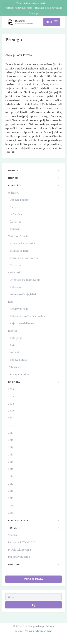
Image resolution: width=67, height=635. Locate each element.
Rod (10, 301)
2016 (10, 454)
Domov (13, 170)
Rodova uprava (18, 359)
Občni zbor (16, 214)
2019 (10, 432)
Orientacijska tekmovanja (25, 279)
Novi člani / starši (18, 236)
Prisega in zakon (19, 374)
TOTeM (13, 527)
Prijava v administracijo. (38, 631)
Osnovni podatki (19, 199)
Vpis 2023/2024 (33, 579)
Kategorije (16, 338)
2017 (10, 447)
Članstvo (15, 207)
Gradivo (14, 564)
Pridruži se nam (19, 250)
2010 (10, 498)
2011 (10, 491)
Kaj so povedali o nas (22, 323)
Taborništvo (15, 367)
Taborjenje (16, 287)
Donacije (33, 13)
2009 (11, 505)
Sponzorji (13, 535)
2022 (11, 411)
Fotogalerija (18, 520)
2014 (10, 469)
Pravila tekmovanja (19, 549)
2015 (10, 461)
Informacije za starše (22, 243)
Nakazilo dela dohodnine (48, 7)
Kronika (14, 381)
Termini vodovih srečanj (18, 7)
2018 (10, 440)
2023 (11, 403)
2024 (11, 396)
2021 (11, 418)
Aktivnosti (14, 272)
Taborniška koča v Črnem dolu (28, 316)
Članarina (15, 221)
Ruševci (12, 330)
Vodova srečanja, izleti (23, 294)
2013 (10, 476)
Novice (13, 178)
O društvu (15, 185)
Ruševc (14, 345)
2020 (11, 425)
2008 (11, 512)
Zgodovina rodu (19, 308)
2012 (10, 483)
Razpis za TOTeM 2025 (21, 542)
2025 (11, 389)
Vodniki (14, 352)
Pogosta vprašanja (19, 556)
